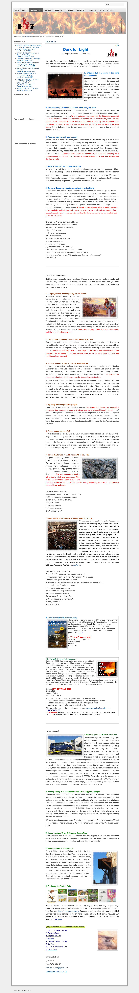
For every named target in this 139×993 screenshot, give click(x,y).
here (59, 919)
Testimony (58, 10)
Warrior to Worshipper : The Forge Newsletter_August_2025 (27, 80)
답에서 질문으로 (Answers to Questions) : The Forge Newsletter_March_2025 (26, 84)
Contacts (92, 10)
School (48, 10)
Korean (110, 10)
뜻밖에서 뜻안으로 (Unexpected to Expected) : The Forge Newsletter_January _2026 (28, 54)
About (24, 10)
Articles (69, 10)
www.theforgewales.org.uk (56, 971)
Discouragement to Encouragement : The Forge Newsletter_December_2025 (28, 69)
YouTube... (77, 565)
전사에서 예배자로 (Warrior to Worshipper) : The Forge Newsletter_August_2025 (26, 75)
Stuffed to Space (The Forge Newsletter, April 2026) (26, 50)
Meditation (81, 10)
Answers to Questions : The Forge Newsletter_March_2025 (27, 89)
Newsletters (36, 10)
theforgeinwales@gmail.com (97, 708)
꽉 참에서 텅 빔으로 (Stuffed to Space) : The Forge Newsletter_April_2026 (29, 46)
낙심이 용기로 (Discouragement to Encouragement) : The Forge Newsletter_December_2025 (28, 64)
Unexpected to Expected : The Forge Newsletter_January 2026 (28, 59)
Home (17, 10)
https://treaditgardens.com (68, 911)
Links (102, 10)
